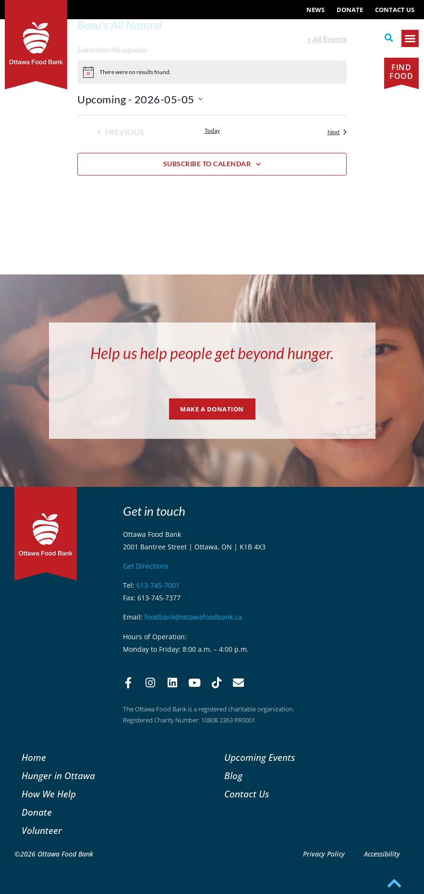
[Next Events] (337, 132)
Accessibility (382, 853)
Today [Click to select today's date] (212, 130)
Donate (350, 9)
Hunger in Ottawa (58, 775)
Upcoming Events (259, 757)
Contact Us (394, 9)
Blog (233, 775)
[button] (389, 38)
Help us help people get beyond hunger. (212, 353)
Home (34, 757)
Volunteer (42, 830)
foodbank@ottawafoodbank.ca (193, 616)
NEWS (315, 9)
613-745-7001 (158, 585)
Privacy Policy (324, 853)
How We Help (49, 793)
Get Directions (146, 566)
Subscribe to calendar (207, 164)
